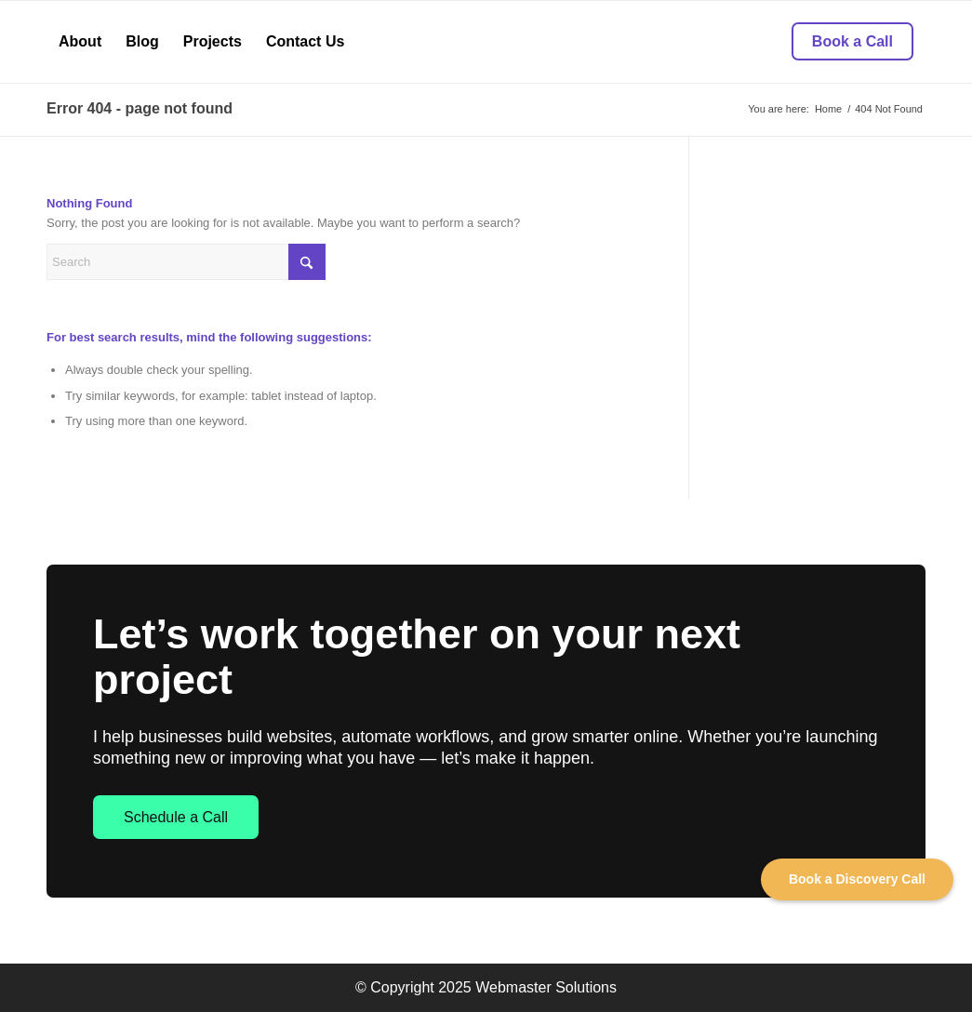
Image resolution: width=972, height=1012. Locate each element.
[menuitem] (80, 42)
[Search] (186, 262)
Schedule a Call (176, 817)
